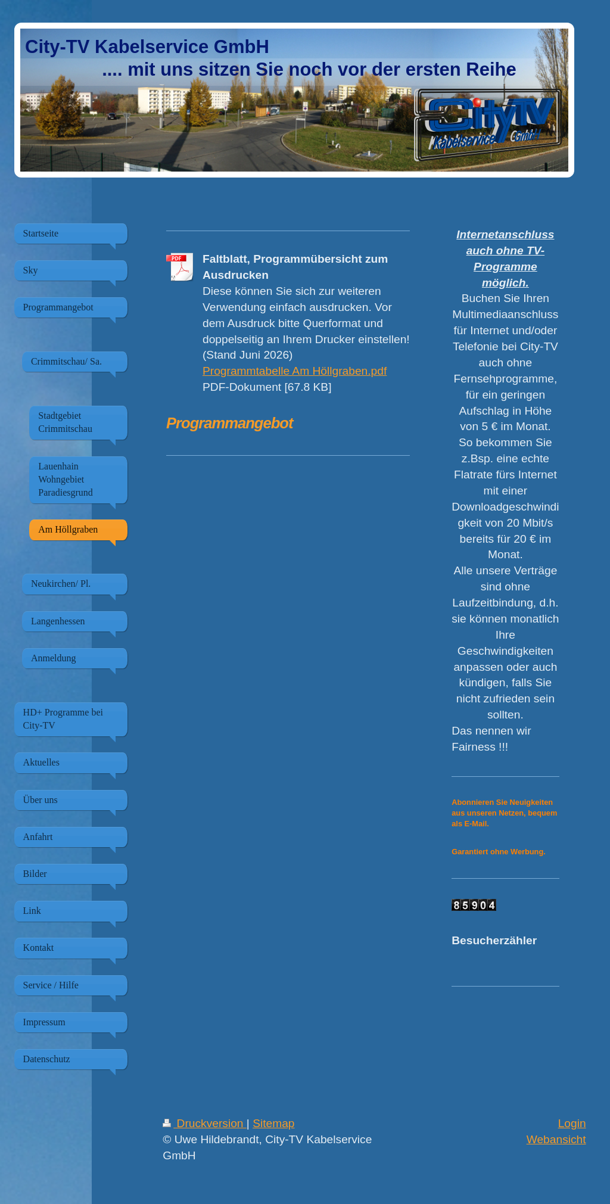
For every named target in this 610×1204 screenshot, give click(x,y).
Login (572, 1123)
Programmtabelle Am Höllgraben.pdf (295, 371)
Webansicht (556, 1139)
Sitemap (273, 1123)
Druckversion (205, 1123)
